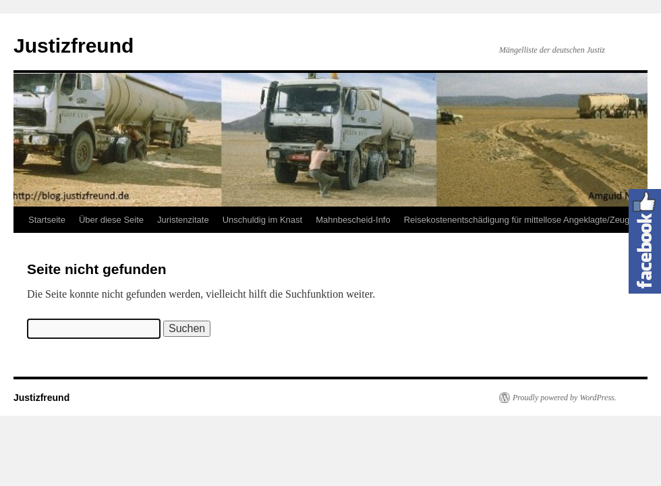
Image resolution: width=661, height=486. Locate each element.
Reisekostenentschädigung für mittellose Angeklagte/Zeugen (521, 220)
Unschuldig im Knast (263, 220)
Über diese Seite (111, 220)
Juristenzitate (183, 220)
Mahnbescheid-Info (353, 220)
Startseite (46, 220)
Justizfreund (73, 45)
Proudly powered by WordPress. (564, 397)
